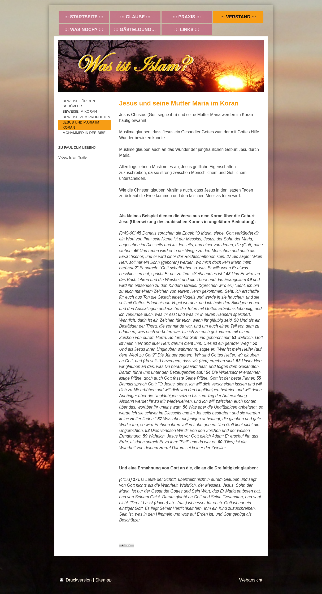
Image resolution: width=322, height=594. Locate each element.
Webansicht (250, 580)
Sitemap (103, 580)
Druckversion (76, 580)
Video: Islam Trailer (73, 157)
